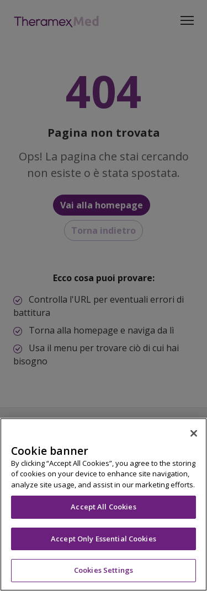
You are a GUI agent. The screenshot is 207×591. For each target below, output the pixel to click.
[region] (103, 504)
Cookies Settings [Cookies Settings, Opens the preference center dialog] (103, 570)
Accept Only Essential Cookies (103, 539)
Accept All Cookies (103, 507)
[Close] (194, 433)
